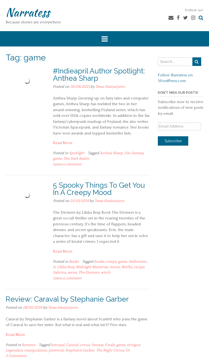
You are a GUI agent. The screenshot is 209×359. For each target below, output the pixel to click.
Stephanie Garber (80, 350)
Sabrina (59, 272)
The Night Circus (110, 350)
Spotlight (76, 153)
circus (85, 345)
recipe (139, 267)
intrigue (133, 345)
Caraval (72, 345)
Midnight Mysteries (92, 267)
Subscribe (173, 141)
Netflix (126, 267)
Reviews (28, 345)
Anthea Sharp (111, 153)
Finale (110, 345)
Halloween (137, 262)
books (99, 262)
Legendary (14, 350)
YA (127, 350)
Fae (127, 153)
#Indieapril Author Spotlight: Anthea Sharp (99, 75)
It (54, 267)
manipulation (35, 350)
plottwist (56, 350)
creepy (111, 262)
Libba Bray (65, 267)
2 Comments (16, 356)
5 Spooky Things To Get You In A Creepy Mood (99, 189)
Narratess (28, 12)
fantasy (137, 153)
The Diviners (88, 272)
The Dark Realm (76, 159)
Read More (62, 143)
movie (115, 267)
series (72, 272)
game (57, 159)
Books (74, 262)
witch (105, 272)
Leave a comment (67, 164)
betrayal (57, 345)
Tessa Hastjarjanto (110, 87)
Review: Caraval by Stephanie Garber (67, 299)
